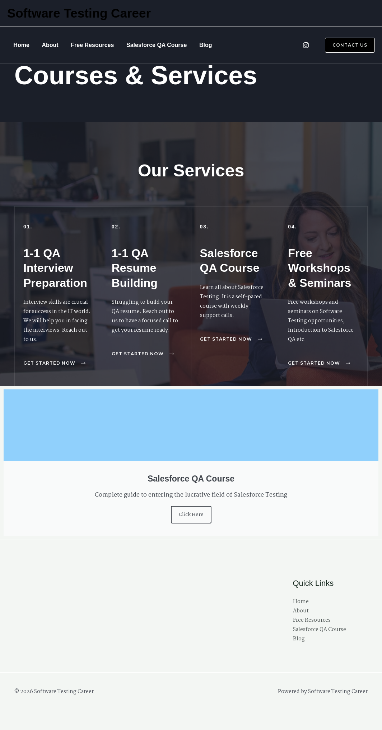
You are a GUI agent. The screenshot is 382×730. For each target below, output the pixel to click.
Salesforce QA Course (143, 45)
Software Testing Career (79, 13)
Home (19, 45)
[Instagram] (306, 45)
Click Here (191, 514)
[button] (345, 45)
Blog (188, 45)
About (44, 45)
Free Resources (82, 45)
